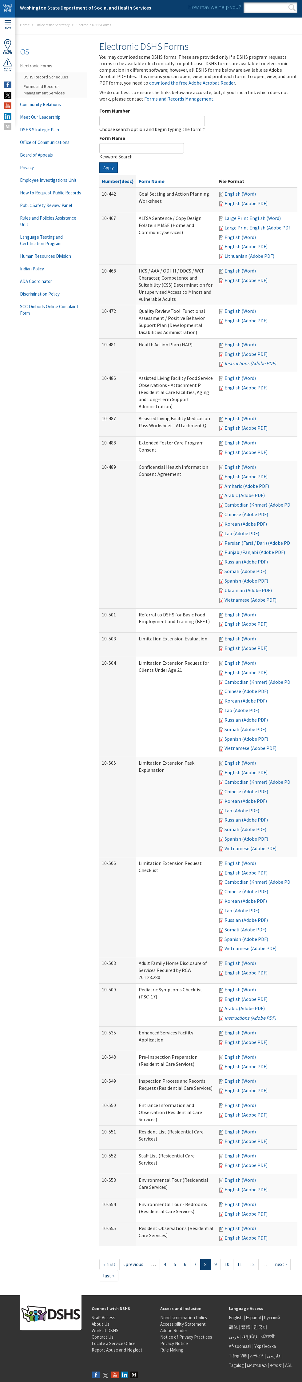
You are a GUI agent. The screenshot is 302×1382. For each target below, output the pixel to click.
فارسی (273, 1356)
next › (281, 1264)
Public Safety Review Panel (46, 205)
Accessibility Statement (183, 1324)
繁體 (246, 1327)
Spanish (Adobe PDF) (246, 581)
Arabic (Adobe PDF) (245, 495)
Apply (108, 167)
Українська (265, 1346)
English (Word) (240, 194)
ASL (288, 1365)
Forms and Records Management (178, 99)
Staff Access (103, 1317)
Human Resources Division (45, 256)
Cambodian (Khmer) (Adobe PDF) (259, 505)
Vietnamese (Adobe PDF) (250, 600)
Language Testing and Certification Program (41, 240)
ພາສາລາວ (257, 1365)
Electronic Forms (36, 66)
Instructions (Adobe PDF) (250, 363)
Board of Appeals (36, 155)
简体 (233, 1327)
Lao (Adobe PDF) (242, 533)
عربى (234, 1337)
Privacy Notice (174, 1343)
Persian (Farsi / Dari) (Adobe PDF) (259, 543)
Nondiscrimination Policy (183, 1317)
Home (25, 24)
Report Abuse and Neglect (117, 1350)
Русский (272, 1317)
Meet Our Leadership (40, 117)
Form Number (114, 111)
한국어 (260, 1327)
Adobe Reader (173, 1330)
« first (109, 1264)
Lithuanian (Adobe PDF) (249, 256)
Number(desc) (118, 181)
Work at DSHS (105, 1330)
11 (239, 1264)
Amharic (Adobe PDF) (247, 486)
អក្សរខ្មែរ (249, 1337)
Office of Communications (45, 142)
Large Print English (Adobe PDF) (258, 228)
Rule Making (171, 1350)
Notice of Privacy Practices (186, 1337)
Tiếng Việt (238, 1356)
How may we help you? (214, 7)
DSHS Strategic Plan (39, 130)
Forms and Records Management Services (44, 90)
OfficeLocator (7, 46)
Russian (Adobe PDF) (246, 562)
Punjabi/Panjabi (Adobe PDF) (255, 552)
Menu (8, 24)
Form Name (112, 138)
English (236, 1317)
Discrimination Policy (40, 294)
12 (252, 1264)
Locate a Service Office (114, 1343)
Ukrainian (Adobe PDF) (248, 590)
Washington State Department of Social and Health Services (85, 8)
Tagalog (236, 1365)
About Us (100, 1324)
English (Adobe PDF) (246, 203)
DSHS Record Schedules (46, 77)
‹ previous (133, 1264)
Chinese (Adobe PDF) (246, 514)
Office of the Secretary (52, 24)
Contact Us (102, 1337)
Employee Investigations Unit (48, 180)
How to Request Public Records (50, 193)
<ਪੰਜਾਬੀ (267, 1337)
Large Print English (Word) (253, 218)
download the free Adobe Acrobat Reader (192, 83)
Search (292, 7)
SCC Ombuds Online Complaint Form (49, 310)
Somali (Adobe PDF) (245, 571)
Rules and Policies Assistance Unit (48, 221)
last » (108, 1275)
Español (253, 1317)
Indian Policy (32, 269)
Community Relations (40, 104)
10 (227, 1264)
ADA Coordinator (36, 281)
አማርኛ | (258, 1356)
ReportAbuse (7, 65)
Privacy (27, 167)
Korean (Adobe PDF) (246, 524)
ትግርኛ (276, 1365)
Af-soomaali (240, 1346)
